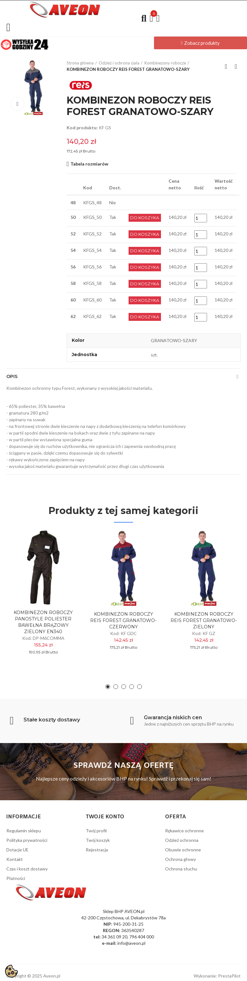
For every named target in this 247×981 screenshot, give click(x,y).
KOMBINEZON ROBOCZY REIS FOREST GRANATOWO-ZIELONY (203, 620)
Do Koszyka (144, 217)
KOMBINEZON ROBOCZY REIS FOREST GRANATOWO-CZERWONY (123, 620)
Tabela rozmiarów (89, 163)
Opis (11, 376)
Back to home (228, 66)
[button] (200, 43)
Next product (236, 66)
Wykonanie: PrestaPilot (217, 972)
